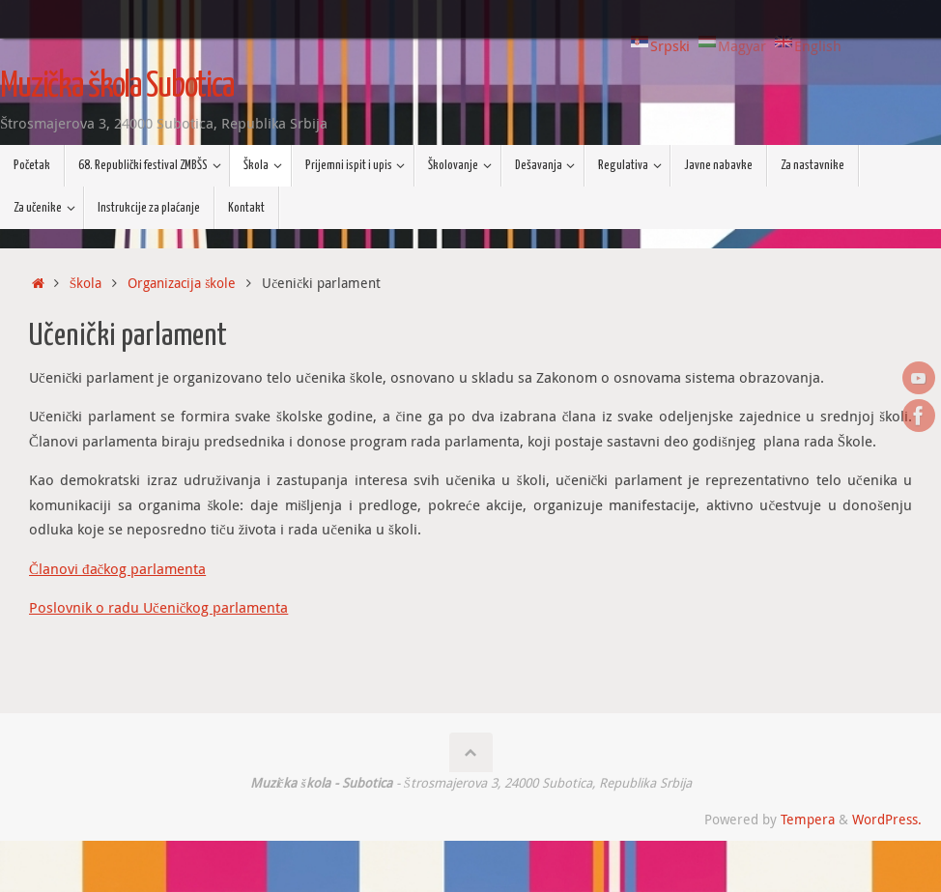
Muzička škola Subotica (117, 87)
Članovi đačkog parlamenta (117, 568)
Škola (86, 283)
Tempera (808, 819)
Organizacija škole (182, 283)
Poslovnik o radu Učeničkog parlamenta (158, 607)
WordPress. (887, 819)
